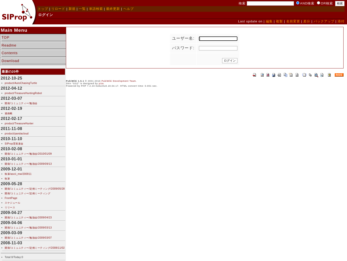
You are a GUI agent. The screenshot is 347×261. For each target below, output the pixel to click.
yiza (101, 83)
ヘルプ (128, 9)
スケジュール (12, 202)
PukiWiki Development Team (118, 81)
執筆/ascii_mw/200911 (18, 174)
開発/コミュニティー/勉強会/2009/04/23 (28, 217)
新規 (72, 9)
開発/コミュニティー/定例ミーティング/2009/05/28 (35, 188)
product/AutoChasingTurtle (21, 83)
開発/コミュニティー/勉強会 (21, 103)
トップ (43, 9)
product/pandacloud (17, 133)
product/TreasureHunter (19, 123)
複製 (279, 21)
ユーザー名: (183, 38)
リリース (10, 207)
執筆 (7, 178)
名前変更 (293, 21)
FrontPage (11, 198)
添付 (341, 21)
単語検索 (96, 9)
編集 (269, 21)
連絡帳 (9, 113)
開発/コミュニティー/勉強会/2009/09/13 (28, 164)
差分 (306, 21)
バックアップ (324, 21)
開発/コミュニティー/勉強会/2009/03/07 (28, 237)
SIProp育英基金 (14, 143)
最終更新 (113, 9)
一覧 (82, 9)
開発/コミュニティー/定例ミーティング (27, 193)
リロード (58, 9)
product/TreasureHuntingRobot (23, 93)
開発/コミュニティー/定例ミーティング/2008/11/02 (35, 247)
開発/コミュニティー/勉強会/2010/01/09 (28, 153)
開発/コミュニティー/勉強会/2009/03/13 (28, 227)
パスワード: (183, 48)
